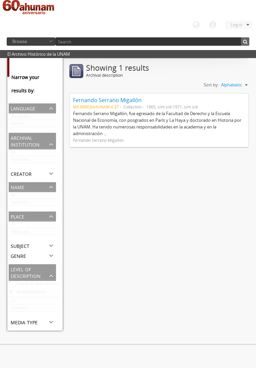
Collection (19, 309)
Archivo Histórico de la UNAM (33, 160)
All (13, 153)
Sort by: (211, 85)
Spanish (17, 124)
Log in (237, 25)
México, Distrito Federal (30, 233)
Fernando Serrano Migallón (32, 203)
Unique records (23, 117)
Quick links (212, 25)
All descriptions (27, 293)
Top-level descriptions (34, 285)
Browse (19, 41)
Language (196, 25)
